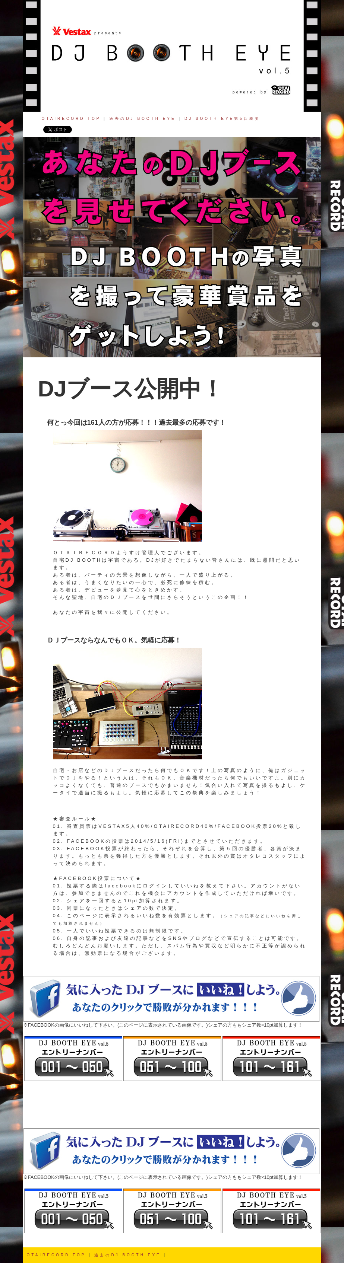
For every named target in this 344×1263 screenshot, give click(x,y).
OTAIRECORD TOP (71, 119)
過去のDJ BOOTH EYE (142, 119)
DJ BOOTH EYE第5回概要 (222, 119)
